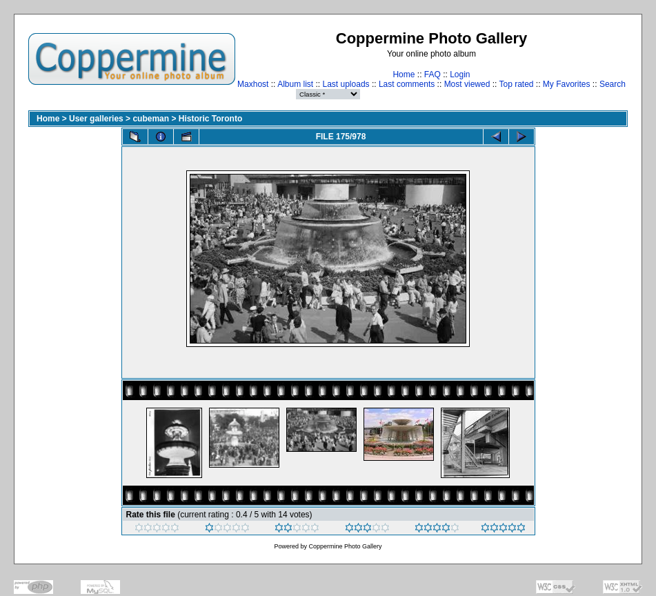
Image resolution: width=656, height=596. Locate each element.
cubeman (150, 118)
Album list (295, 84)
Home (403, 74)
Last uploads (346, 84)
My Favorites (566, 84)
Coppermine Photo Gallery (344, 546)
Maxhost (252, 84)
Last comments (407, 84)
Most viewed (467, 84)
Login (460, 74)
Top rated (516, 84)
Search (612, 84)
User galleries (96, 118)
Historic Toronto (210, 118)
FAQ (432, 74)
